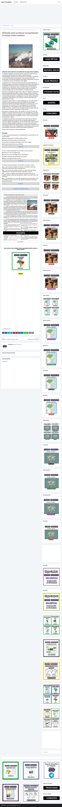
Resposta (20, 146)
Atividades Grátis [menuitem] (23, 2)
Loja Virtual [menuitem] (16, 2)
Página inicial (4, 29)
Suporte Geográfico (6, 2)
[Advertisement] (31, 14)
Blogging (9, 805)
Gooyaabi (18, 805)
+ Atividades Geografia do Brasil (20, 189)
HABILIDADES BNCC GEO (11, 29)
